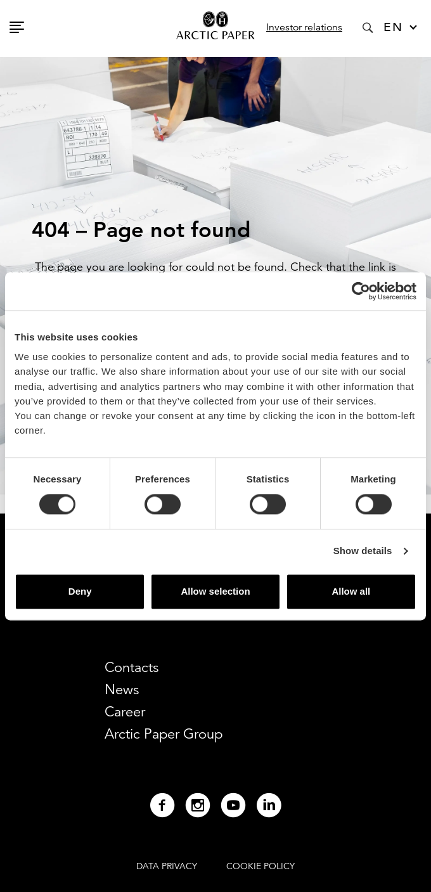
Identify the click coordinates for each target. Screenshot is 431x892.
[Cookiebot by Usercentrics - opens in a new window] (361, 291)
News (122, 689)
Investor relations (304, 27)
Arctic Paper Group (163, 733)
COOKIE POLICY (260, 866)
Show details (362, 551)
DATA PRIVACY (166, 866)
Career (125, 711)
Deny (80, 591)
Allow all (350, 591)
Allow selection (215, 591)
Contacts (131, 667)
